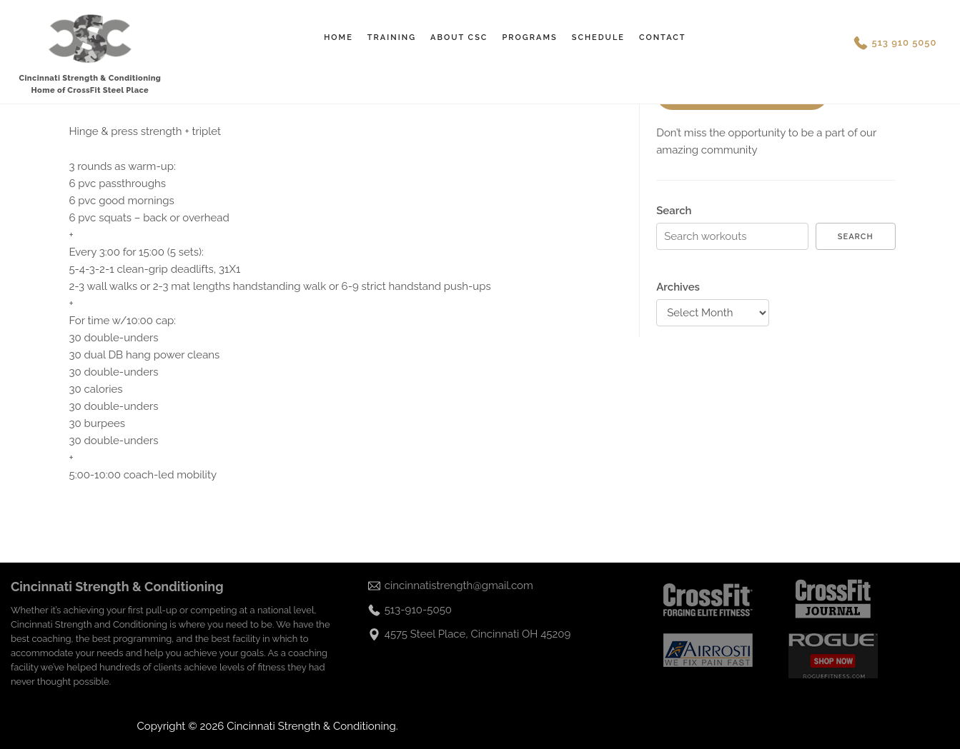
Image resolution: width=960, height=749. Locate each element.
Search (673, 210)
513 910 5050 (904, 42)
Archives (678, 287)
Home (338, 37)
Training (391, 37)
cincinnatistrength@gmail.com (459, 585)
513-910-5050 (418, 609)
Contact (662, 37)
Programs (529, 37)
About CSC (459, 37)
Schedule (598, 37)
